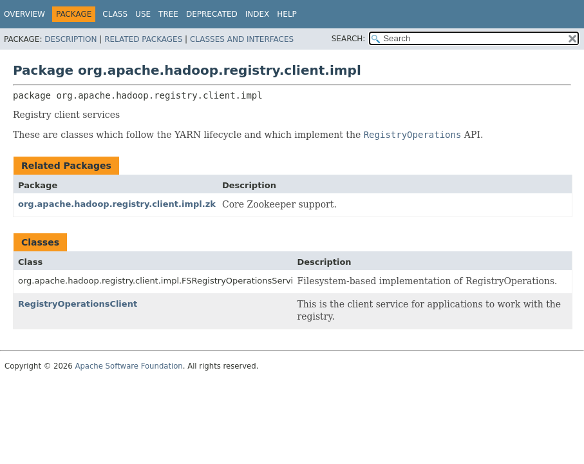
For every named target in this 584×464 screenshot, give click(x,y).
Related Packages (143, 39)
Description (70, 39)
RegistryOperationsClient (77, 304)
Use (143, 14)
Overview (24, 14)
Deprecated (212, 14)
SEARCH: (349, 38)
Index (257, 14)
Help (287, 14)
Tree (168, 14)
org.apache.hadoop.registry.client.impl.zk (117, 204)
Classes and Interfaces (242, 39)
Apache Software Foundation (128, 366)
